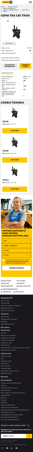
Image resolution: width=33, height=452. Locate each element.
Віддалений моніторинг (9, 319)
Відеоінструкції (6, 373)
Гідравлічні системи (8, 338)
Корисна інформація (8, 405)
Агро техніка (21, 281)
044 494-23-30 (19, 292)
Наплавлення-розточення (10, 371)
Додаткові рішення (7, 324)
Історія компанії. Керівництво (11, 383)
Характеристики (7, 73)
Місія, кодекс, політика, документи (13, 393)
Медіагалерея (5, 395)
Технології (5, 314)
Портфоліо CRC (6, 361)
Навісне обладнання (9, 8)
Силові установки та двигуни (11, 305)
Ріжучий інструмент (8, 340)
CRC (2, 359)
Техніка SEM (5, 283)
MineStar (4, 321)
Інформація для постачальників (12, 415)
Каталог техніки (13, 6)
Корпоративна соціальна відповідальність (15, 410)
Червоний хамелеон (19, 444)
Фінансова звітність (8, 412)
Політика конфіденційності (10, 419)
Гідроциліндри (6, 368)
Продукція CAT (6, 298)
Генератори (20, 283)
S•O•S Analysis (5, 366)
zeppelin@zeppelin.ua (10, 289)
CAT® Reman (5, 345)
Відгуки (3, 397)
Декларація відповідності (9, 417)
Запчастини (5, 330)
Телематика (5, 317)
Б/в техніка (5, 327)
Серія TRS (25, 10)
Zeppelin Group (6, 281)
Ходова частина (6, 343)
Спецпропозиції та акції (9, 388)
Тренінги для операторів (9, 407)
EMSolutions (5, 363)
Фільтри (4, 333)
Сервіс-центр (6, 353)
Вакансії (4, 400)
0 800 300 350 (7, 292)
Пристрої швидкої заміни (10, 10)
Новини (3, 385)
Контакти (4, 377)
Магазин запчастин (24, 286)
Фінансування (6, 390)
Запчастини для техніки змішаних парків (15, 347)
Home (2, 6)
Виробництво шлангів (8, 350)
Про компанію (6, 380)
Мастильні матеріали (8, 335)
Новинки (4, 402)
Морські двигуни (7, 286)
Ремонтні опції (6, 356)
